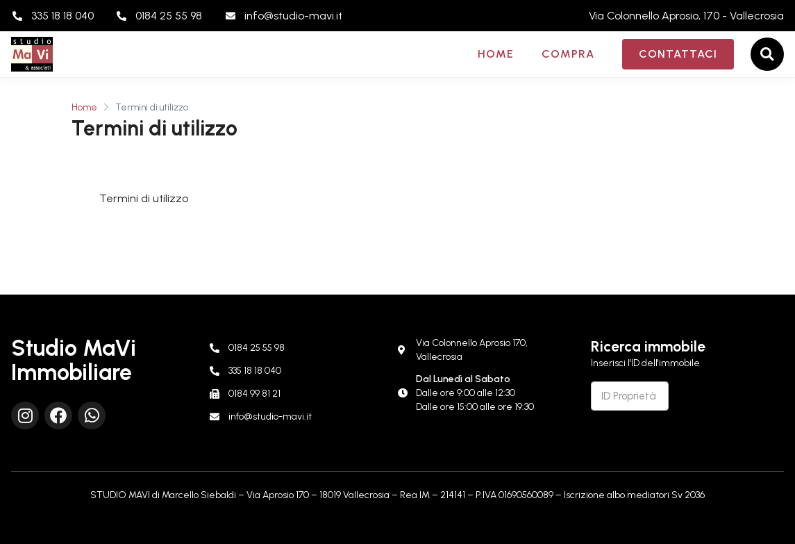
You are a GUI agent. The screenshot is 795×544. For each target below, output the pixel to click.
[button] (767, 54)
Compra (568, 53)
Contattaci (678, 53)
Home (496, 53)
